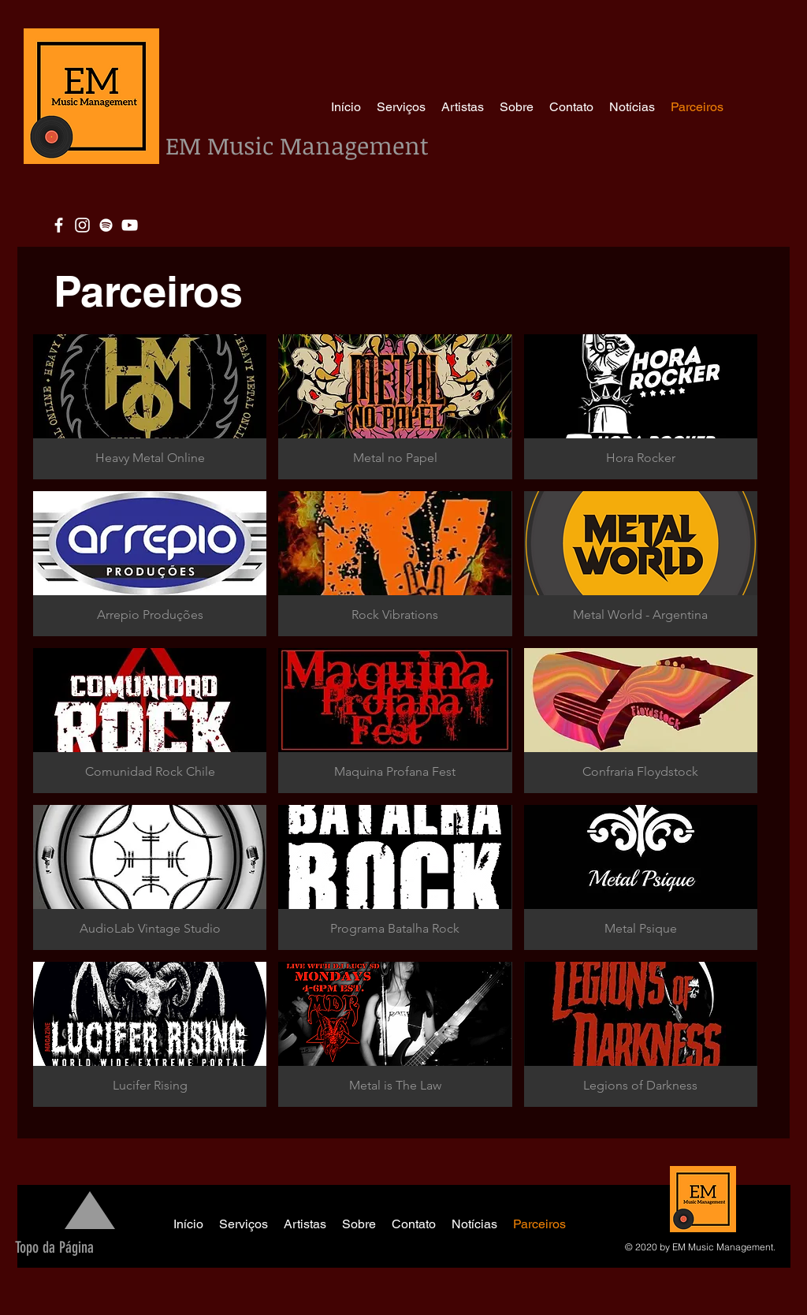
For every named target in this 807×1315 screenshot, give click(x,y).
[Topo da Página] (54, 1247)
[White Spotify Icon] (106, 225)
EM (186, 145)
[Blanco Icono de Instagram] (82, 225)
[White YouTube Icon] (129, 225)
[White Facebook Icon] (59, 225)
